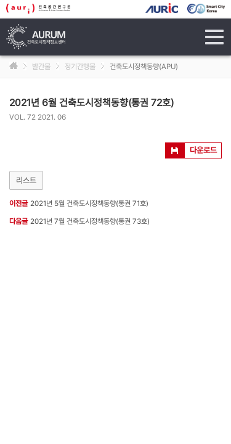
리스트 (26, 180)
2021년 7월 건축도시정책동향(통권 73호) (90, 221)
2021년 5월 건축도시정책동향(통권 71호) (89, 203)
